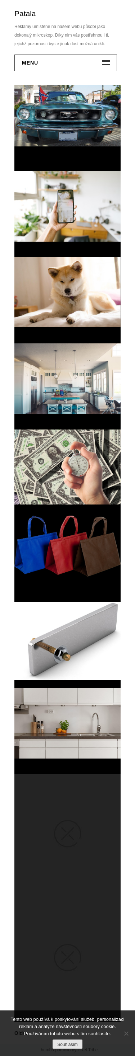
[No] (126, 1033)
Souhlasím (67, 1044)
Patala (25, 13)
